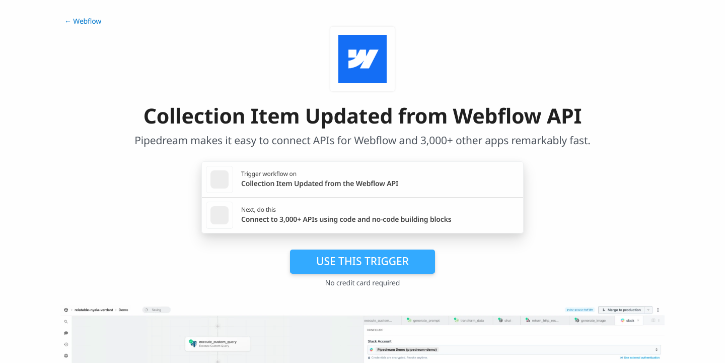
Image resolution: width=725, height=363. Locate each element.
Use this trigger (362, 261)
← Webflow (82, 21)
